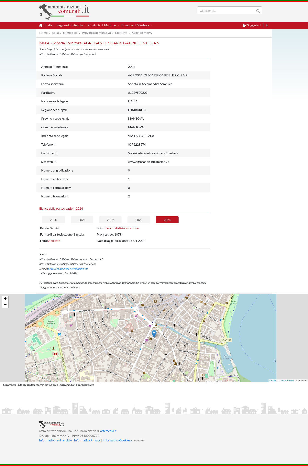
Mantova (121, 32)
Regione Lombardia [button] (70, 25)
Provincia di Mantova (96, 32)
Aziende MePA (142, 32)
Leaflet (273, 380)
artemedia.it (108, 431)
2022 (110, 220)
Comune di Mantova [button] (135, 25)
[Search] (226, 10)
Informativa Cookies (116, 440)
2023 (138, 220)
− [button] (5, 305)
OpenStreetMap (287, 380)
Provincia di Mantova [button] (102, 25)
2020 (53, 220)
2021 (81, 220)
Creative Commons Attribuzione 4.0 (67, 268)
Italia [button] (48, 25)
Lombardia (70, 32)
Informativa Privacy (87, 440)
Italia (55, 32)
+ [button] (5, 299)
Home (43, 32)
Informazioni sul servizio (55, 440)
